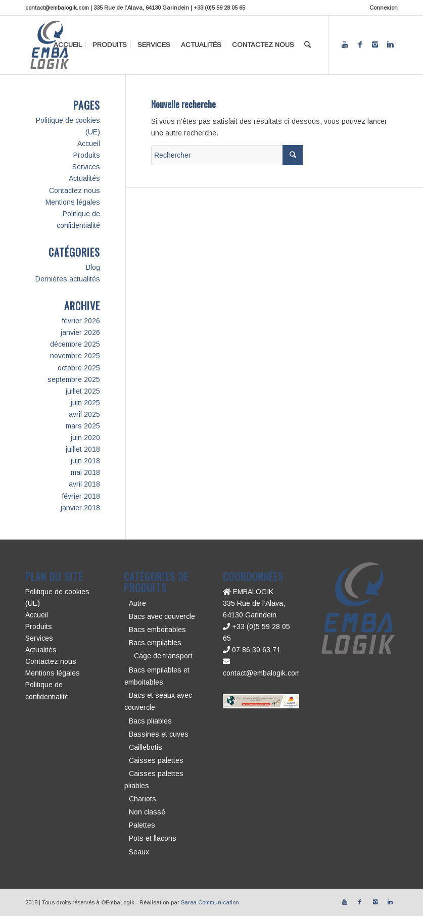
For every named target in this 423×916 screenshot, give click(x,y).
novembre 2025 (75, 356)
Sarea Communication (210, 902)
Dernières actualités (67, 279)
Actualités (84, 178)
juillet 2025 (83, 391)
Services (86, 167)
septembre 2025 (74, 379)
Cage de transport (163, 656)
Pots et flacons (152, 838)
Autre (137, 603)
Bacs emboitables (157, 629)
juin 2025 (85, 403)
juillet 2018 (83, 449)
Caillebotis (145, 747)
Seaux (139, 852)
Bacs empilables (155, 643)
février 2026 (81, 321)
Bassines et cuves (159, 734)
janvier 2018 (80, 508)
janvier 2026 (80, 332)
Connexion (383, 8)
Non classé (147, 812)
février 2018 (81, 496)
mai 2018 (85, 472)
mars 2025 (83, 426)
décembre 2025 (75, 344)
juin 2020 (85, 437)
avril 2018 (84, 484)
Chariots (142, 799)
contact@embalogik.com (262, 673)
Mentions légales (72, 202)
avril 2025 (84, 414)
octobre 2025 (79, 368)
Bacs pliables (150, 721)
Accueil (88, 143)
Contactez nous (74, 190)
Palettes (142, 825)
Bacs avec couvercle (162, 616)
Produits (86, 155)
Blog (93, 267)
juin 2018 (85, 461)
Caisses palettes (156, 760)
